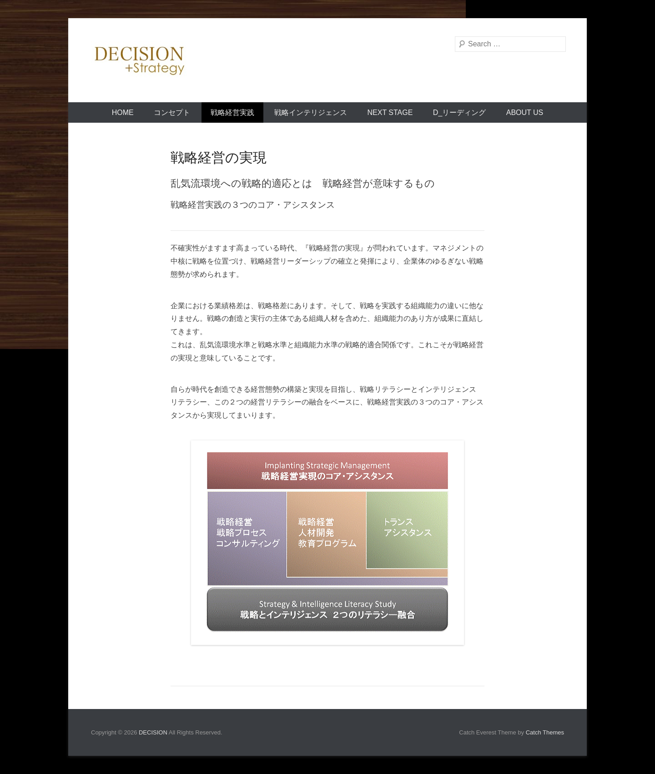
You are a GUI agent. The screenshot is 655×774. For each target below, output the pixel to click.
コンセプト (172, 112)
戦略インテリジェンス (310, 112)
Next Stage (390, 112)
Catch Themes (545, 732)
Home (123, 112)
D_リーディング (459, 112)
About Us (525, 112)
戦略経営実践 (232, 112)
